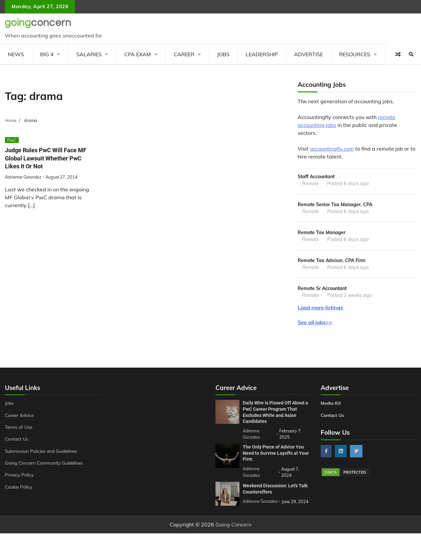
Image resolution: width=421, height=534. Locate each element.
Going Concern (233, 525)
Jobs (223, 54)
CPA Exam (137, 54)
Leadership (262, 54)
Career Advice (20, 417)
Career (184, 54)
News (16, 54)
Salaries (89, 54)
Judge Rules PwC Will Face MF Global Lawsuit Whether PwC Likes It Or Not (48, 158)
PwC (11, 140)
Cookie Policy (19, 489)
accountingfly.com (332, 148)
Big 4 (47, 54)
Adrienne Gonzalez (23, 177)
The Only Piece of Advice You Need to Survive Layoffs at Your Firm (276, 454)
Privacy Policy (20, 477)
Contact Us (17, 441)
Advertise (308, 54)
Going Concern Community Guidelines (45, 465)
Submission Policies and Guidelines (42, 453)
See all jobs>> (315, 324)
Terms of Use (19, 429)
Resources (354, 54)
